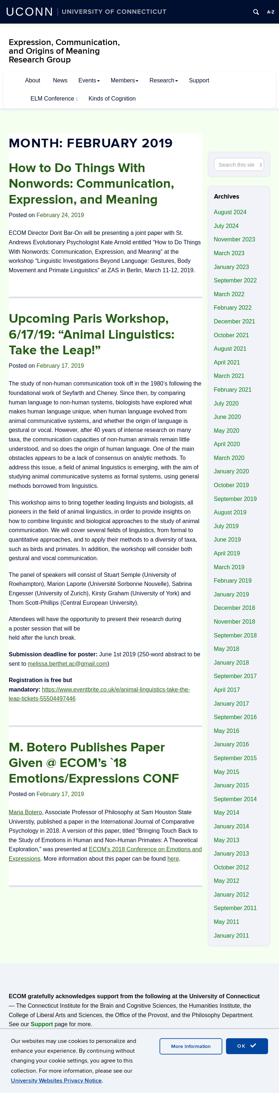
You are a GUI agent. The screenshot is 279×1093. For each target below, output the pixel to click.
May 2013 (226, 840)
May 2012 (226, 881)
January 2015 (231, 785)
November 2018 (234, 622)
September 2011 (235, 908)
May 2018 (226, 649)
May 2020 (226, 431)
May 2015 (226, 772)
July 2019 (226, 526)
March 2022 (229, 294)
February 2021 (233, 390)
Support (199, 80)
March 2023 (229, 253)
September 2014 (235, 799)
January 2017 (231, 704)
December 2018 (234, 608)
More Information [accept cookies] (191, 1046)
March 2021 (229, 376)
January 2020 (231, 471)
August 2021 (230, 349)
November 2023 (234, 239)
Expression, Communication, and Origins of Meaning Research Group (64, 51)
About (32, 80)
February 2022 (233, 308)
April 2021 (227, 362)
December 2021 (234, 321)
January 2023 (231, 267)
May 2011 (226, 922)
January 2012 (231, 895)
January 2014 (231, 826)
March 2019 (229, 567)
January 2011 (231, 936)
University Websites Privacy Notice (56, 1080)
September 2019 (235, 499)
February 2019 (233, 581)
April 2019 (227, 553)
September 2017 (235, 676)
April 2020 (227, 444)
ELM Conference (54, 98)
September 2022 (235, 280)
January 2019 (231, 594)
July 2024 (226, 226)
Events (89, 80)
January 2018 (231, 663)
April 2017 (227, 690)
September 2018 (235, 635)
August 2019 (230, 512)
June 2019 (227, 540)
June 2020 (227, 417)
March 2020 (229, 458)
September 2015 (235, 758)
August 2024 (230, 212)
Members (125, 80)
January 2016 (231, 744)
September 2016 (235, 717)
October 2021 (231, 335)
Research (163, 80)
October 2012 (231, 867)
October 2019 (231, 485)
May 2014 (226, 812)
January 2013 (231, 854)
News (60, 80)
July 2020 (226, 403)
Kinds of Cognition (112, 98)
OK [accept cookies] (247, 1046)
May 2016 (226, 731)
